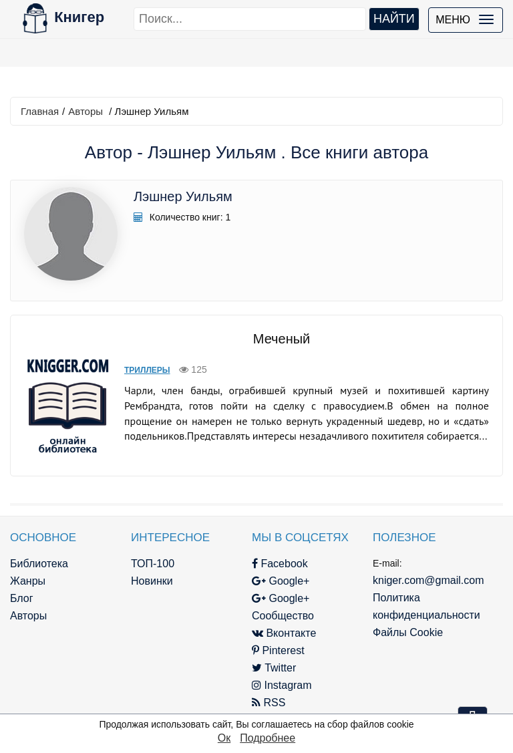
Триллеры (147, 370)
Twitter (274, 667)
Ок (224, 738)
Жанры (27, 581)
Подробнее (267, 738)
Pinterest (278, 650)
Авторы (85, 111)
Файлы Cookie (408, 632)
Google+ (280, 581)
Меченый (281, 338)
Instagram (282, 685)
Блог (21, 598)
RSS (268, 702)
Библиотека (39, 563)
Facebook (280, 563)
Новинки (152, 581)
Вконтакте (284, 633)
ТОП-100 (152, 563)
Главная (40, 111)
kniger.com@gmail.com (428, 580)
